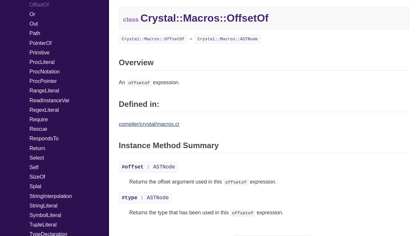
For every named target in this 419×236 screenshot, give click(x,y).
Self (34, 167)
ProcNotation (44, 71)
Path (34, 33)
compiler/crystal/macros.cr (149, 124)
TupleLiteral (43, 224)
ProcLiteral (41, 62)
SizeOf (37, 177)
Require (38, 119)
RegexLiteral (44, 110)
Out (33, 24)
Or (32, 14)
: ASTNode (148, 167)
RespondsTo (44, 138)
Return (37, 148)
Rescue (38, 129)
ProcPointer (43, 81)
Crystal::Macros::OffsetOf (153, 39)
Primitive (39, 52)
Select (36, 158)
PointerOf (40, 43)
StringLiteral (43, 205)
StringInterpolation (50, 196)
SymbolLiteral (45, 215)
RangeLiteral (44, 90)
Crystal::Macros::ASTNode (227, 39)
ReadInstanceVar (49, 100)
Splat (35, 186)
